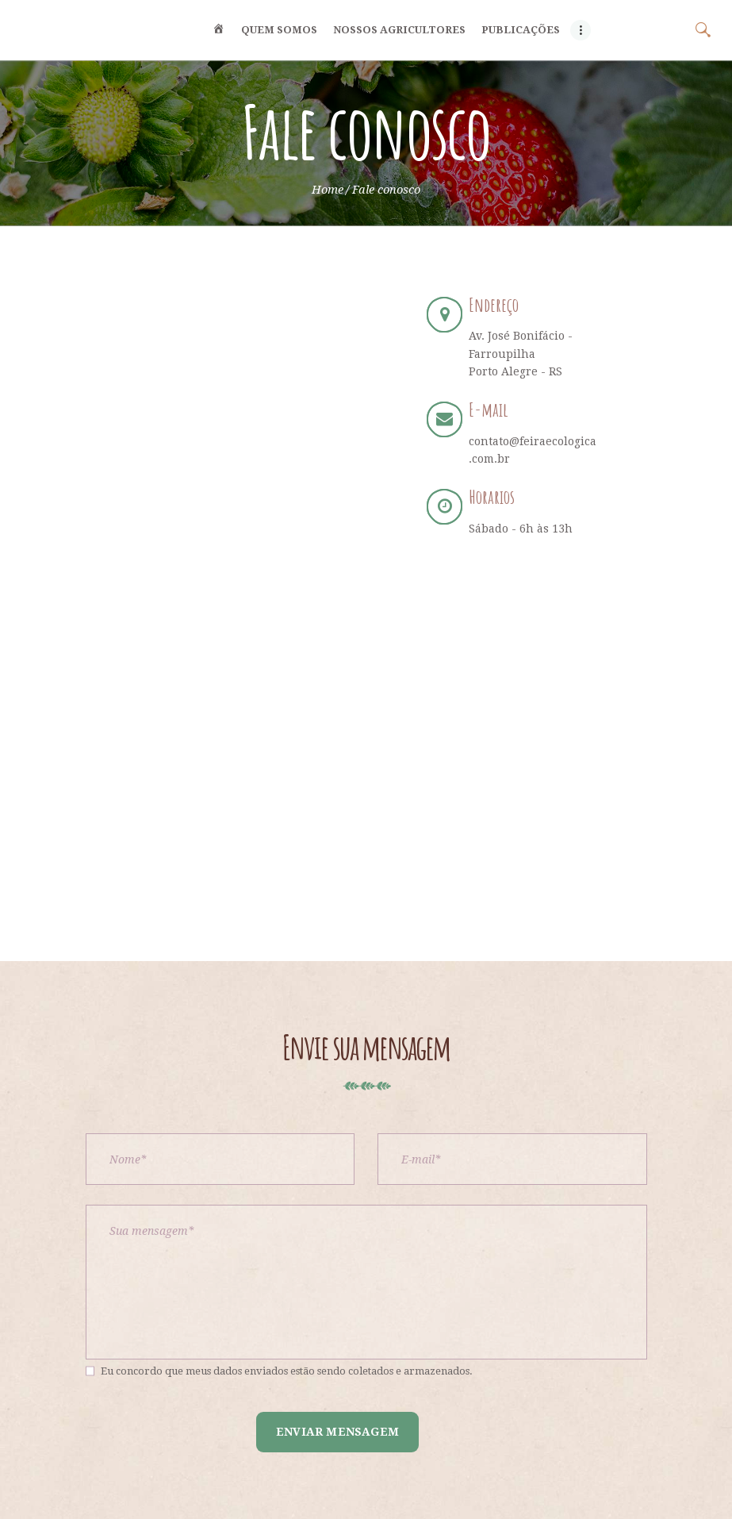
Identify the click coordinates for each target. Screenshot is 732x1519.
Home (327, 190)
